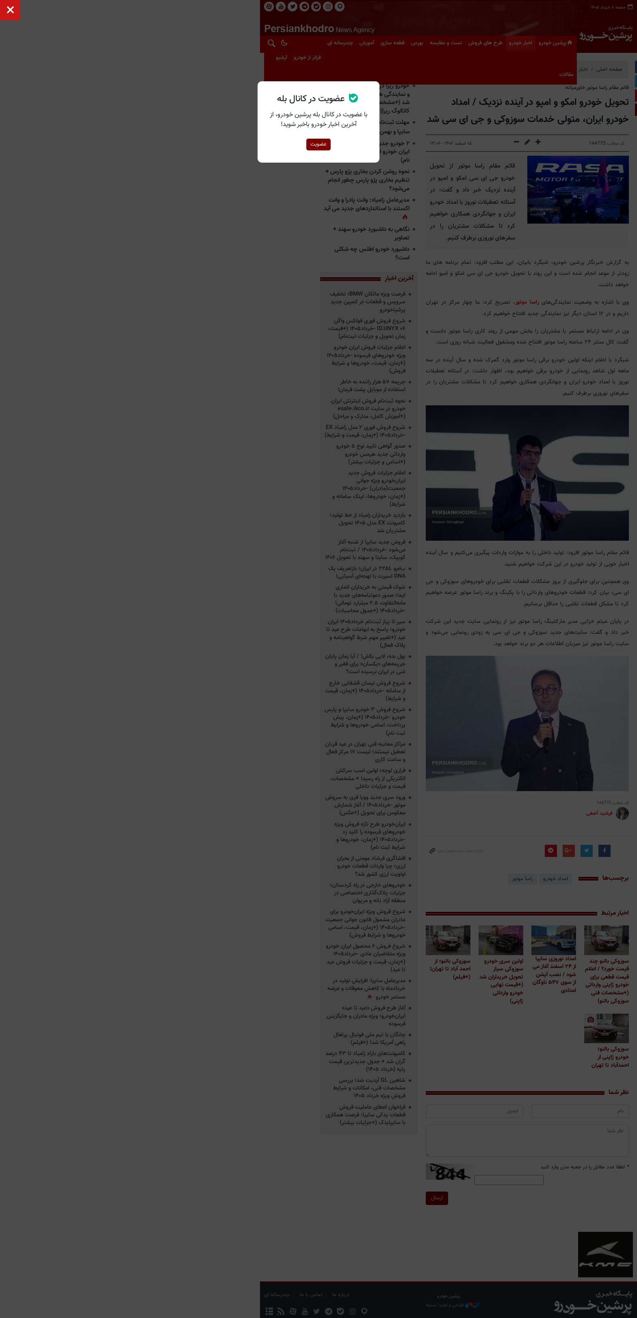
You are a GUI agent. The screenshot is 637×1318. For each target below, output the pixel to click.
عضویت (318, 144)
